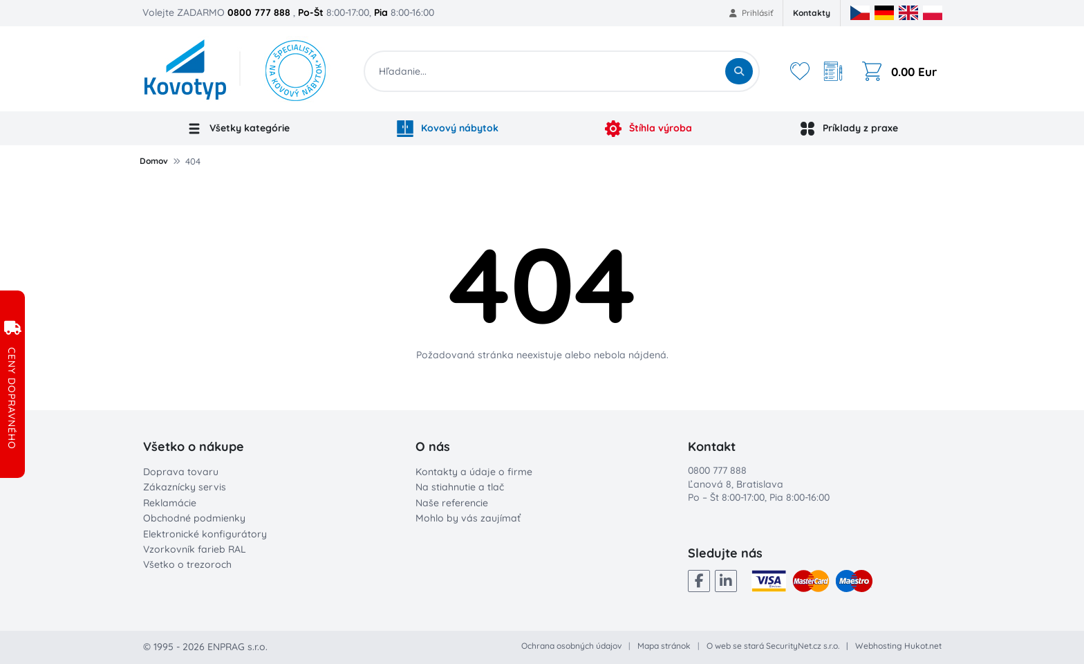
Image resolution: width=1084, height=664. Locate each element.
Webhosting (878, 645)
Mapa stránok (664, 645)
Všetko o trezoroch (187, 564)
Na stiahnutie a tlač (459, 487)
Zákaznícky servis (184, 487)
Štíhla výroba (648, 128)
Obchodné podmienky (194, 518)
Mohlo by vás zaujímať (468, 518)
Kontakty (811, 13)
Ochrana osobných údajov (571, 645)
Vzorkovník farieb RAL (194, 549)
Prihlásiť (751, 13)
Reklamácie (169, 503)
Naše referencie (451, 503)
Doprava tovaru (180, 471)
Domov (154, 161)
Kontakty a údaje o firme (473, 471)
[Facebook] (699, 581)
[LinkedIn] (726, 581)
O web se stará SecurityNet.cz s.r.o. (773, 645)
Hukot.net (923, 645)
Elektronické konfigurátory (205, 534)
